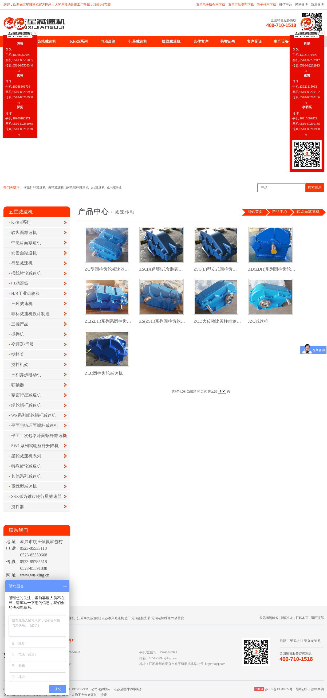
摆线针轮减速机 (34, 187)
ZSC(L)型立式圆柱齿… (215, 269)
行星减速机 (137, 42)
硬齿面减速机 (24, 253)
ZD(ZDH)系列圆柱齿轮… (272, 269)
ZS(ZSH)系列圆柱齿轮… (162, 321)
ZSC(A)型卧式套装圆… (161, 269)
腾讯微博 (301, 4)
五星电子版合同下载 (210, 4)
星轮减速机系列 (26, 456)
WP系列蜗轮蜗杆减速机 (33, 415)
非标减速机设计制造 (30, 313)
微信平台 (285, 4)
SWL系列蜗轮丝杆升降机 (35, 445)
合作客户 (201, 42)
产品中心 (279, 212)
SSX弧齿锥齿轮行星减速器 (36, 496)
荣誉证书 (227, 42)
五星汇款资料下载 (241, 4)
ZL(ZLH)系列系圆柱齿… (108, 321)
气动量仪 (177, 618)
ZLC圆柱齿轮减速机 (104, 373)
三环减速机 (22, 303)
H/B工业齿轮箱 (25, 293)
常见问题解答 (268, 618)
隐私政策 (302, 689)
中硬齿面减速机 (26, 242)
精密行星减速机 (26, 395)
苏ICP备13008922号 (279, 689)
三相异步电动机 (26, 374)
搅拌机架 (19, 364)
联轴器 (17, 385)
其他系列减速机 (26, 476)
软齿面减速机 (24, 232)
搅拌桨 (17, 354)
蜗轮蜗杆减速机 (77, 187)
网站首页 (255, 212)
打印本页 (302, 618)
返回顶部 (317, 618)
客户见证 (254, 42)
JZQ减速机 (258, 321)
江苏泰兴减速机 (88, 618)
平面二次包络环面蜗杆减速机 (39, 435)
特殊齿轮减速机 (26, 466)
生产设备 (281, 42)
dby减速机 (114, 187)
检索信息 (315, 187)
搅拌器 (17, 506)
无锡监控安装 (141, 618)
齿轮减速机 (46, 42)
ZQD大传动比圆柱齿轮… (217, 321)
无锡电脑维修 (161, 618)
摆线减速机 (171, 42)
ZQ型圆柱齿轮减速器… (107, 269)
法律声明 (317, 689)
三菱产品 (19, 324)
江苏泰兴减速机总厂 (116, 618)
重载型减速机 (24, 486)
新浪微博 (317, 4)
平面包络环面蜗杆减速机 (34, 425)
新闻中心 (287, 618)
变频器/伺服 (22, 344)
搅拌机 (17, 334)
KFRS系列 (79, 42)
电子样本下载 (266, 4)
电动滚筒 (107, 42)
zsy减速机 (98, 187)
